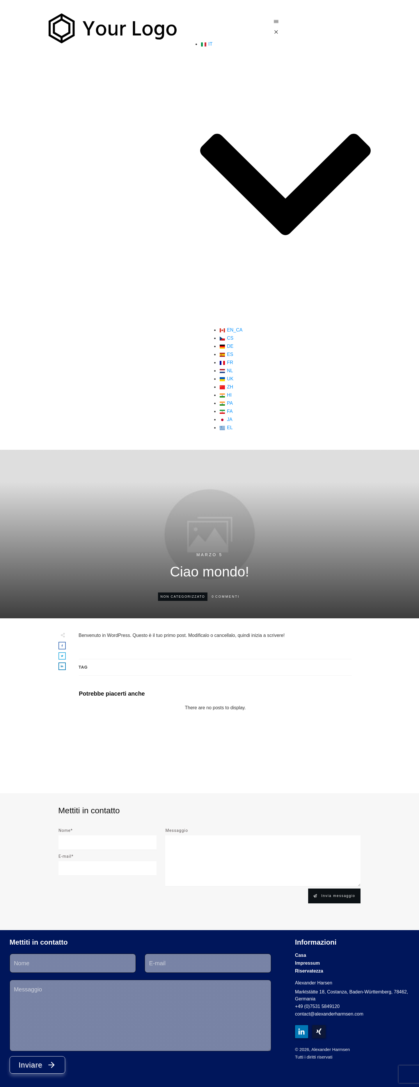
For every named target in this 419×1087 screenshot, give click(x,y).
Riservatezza (309, 970)
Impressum (307, 963)
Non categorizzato (182, 596)
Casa (300, 955)
